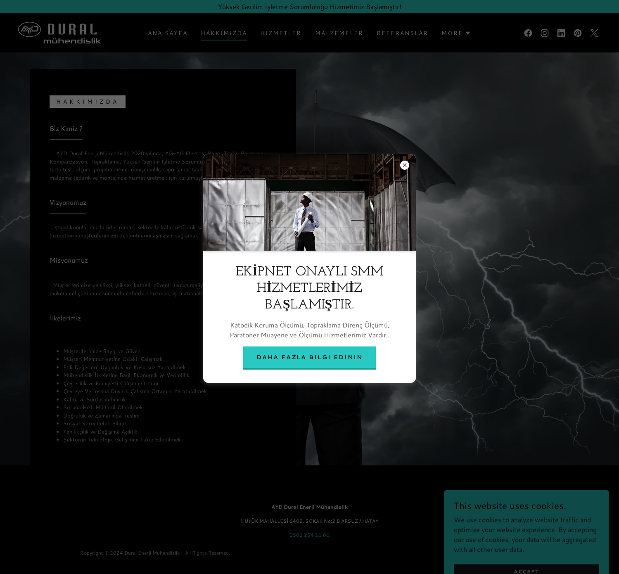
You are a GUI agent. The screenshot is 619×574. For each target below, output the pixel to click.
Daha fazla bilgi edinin (309, 357)
